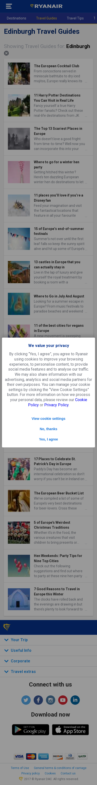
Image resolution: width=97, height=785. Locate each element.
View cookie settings (48, 419)
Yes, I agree (48, 439)
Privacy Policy (56, 405)
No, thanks (48, 429)
